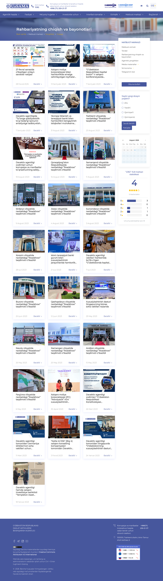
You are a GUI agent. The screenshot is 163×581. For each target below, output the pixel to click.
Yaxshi (127, 108)
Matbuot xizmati (129, 47)
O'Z (152, 6)
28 (127, 147)
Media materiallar (129, 64)
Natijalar (127, 128)
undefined (123, 140)
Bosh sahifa (21, 34)
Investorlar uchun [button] (72, 14)
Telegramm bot (128, 72)
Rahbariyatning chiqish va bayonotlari (133, 55)
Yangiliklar (49, 34)
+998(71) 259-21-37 (144, 526)
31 (138, 147)
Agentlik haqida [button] (11, 14)
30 (134, 147)
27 (124, 147)
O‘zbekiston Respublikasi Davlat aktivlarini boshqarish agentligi (25, 528)
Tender (125, 51)
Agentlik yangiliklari (130, 61)
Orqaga (60, 34)
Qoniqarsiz (129, 117)
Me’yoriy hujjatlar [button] (48, 14)
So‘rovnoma (127, 68)
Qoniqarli (129, 112)
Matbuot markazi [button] (134, 14)
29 (131, 147)
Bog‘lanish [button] (154, 14)
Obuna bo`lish (134, 84)
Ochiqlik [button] (115, 14)
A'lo (126, 103)
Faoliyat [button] (29, 14)
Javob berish (129, 123)
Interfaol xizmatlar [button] (95, 14)
